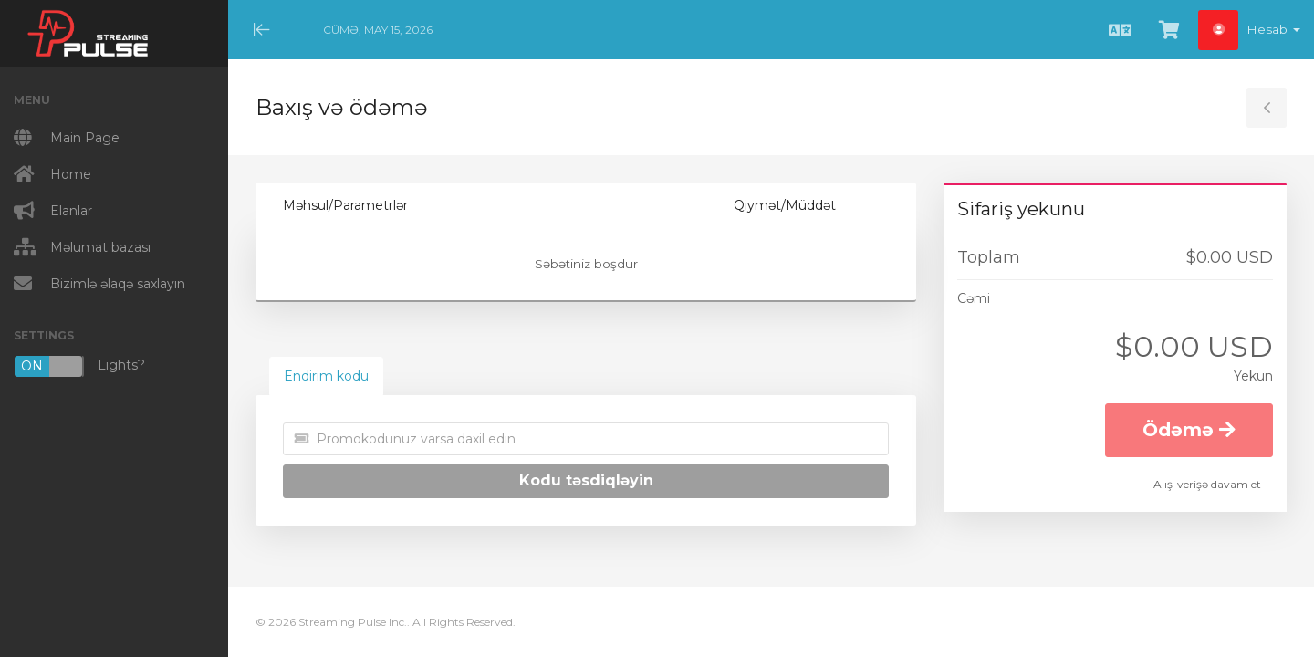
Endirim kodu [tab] (326, 376)
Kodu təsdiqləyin (586, 480)
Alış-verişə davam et (1207, 484)
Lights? (79, 366)
